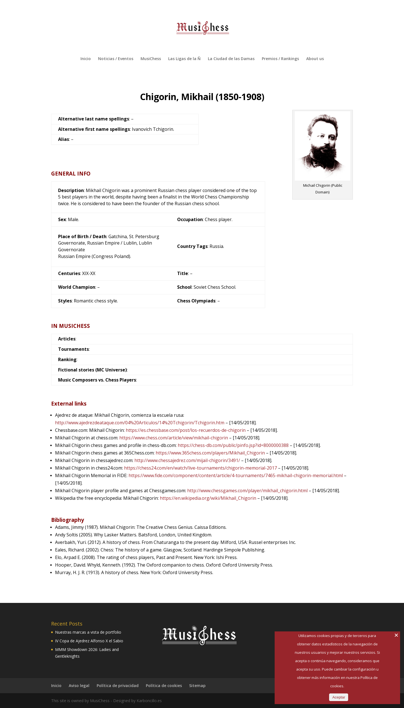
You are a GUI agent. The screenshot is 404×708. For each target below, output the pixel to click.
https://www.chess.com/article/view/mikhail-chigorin (173, 438)
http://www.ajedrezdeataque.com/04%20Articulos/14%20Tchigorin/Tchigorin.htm (139, 423)
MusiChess (151, 59)
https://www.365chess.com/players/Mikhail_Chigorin (210, 453)
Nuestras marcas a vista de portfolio (88, 632)
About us (315, 59)
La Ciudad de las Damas (231, 59)
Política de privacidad (118, 685)
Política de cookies (164, 685)
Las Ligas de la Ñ (184, 59)
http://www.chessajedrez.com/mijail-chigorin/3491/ (187, 460)
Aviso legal (79, 685)
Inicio (85, 59)
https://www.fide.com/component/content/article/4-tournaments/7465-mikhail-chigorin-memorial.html (236, 475)
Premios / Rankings (280, 59)
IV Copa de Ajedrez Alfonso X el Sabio (89, 640)
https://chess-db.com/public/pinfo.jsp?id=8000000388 (233, 445)
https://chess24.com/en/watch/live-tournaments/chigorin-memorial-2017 (200, 468)
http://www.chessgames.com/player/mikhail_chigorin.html (247, 490)
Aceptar (338, 697)
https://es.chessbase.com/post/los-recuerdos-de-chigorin (186, 430)
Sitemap (197, 685)
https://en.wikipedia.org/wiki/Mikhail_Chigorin (208, 498)
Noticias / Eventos (115, 59)
